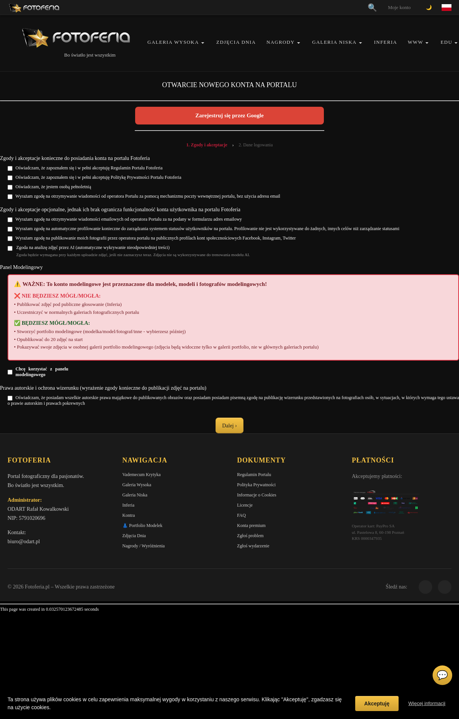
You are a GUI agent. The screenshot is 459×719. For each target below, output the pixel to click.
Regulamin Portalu (254, 475)
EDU (446, 42)
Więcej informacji (426, 703)
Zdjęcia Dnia (236, 42)
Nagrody (280, 42)
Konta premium (251, 526)
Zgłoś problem (250, 536)
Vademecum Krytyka (141, 475)
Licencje (245, 506)
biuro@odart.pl (24, 542)
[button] (203, 43)
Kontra (128, 516)
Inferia (385, 42)
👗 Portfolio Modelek (142, 526)
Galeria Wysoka (173, 42)
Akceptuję (377, 704)
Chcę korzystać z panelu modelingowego (41, 371)
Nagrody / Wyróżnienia (143, 547)
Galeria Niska (334, 42)
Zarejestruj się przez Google (230, 115)
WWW (415, 42)
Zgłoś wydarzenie (253, 547)
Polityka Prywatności (256, 486)
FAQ (241, 516)
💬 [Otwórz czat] (442, 675)
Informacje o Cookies (256, 496)
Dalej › (229, 425)
